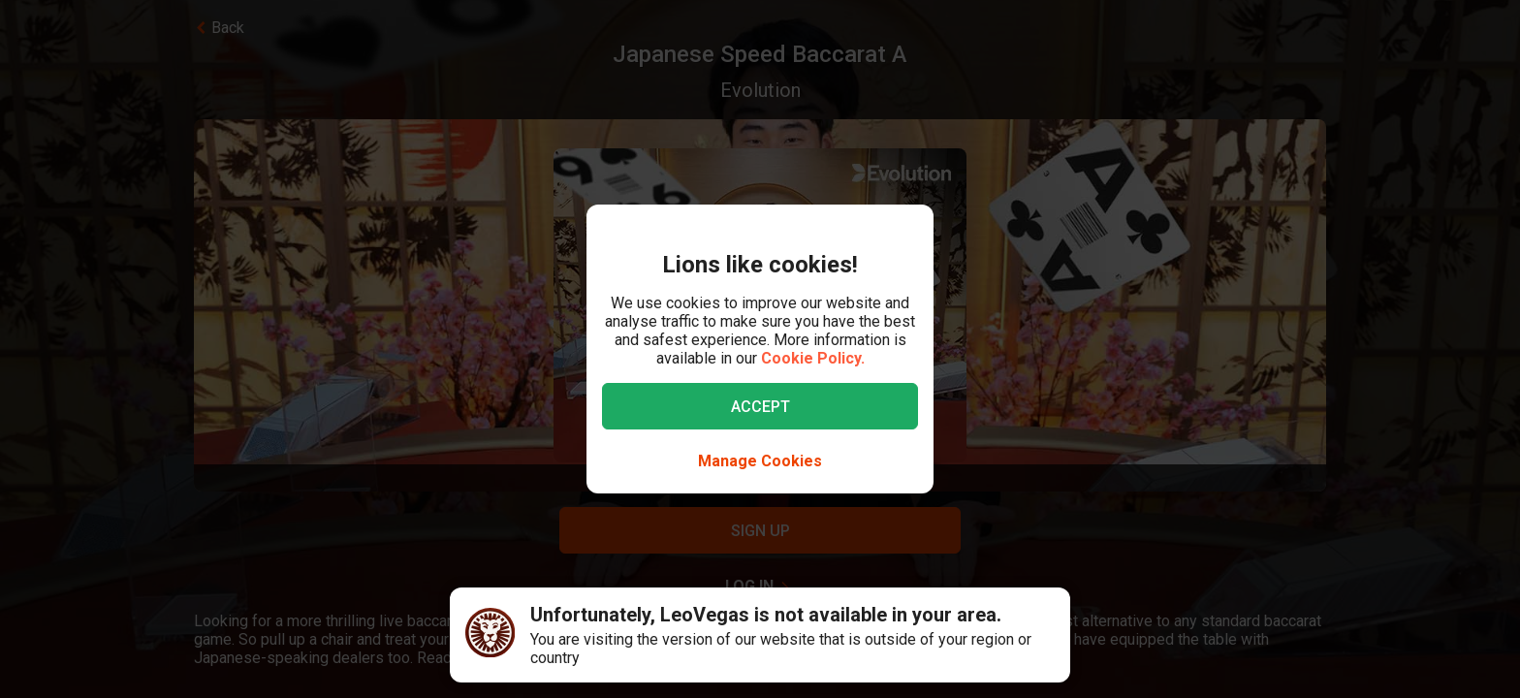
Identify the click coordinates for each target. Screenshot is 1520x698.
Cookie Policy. (813, 358)
